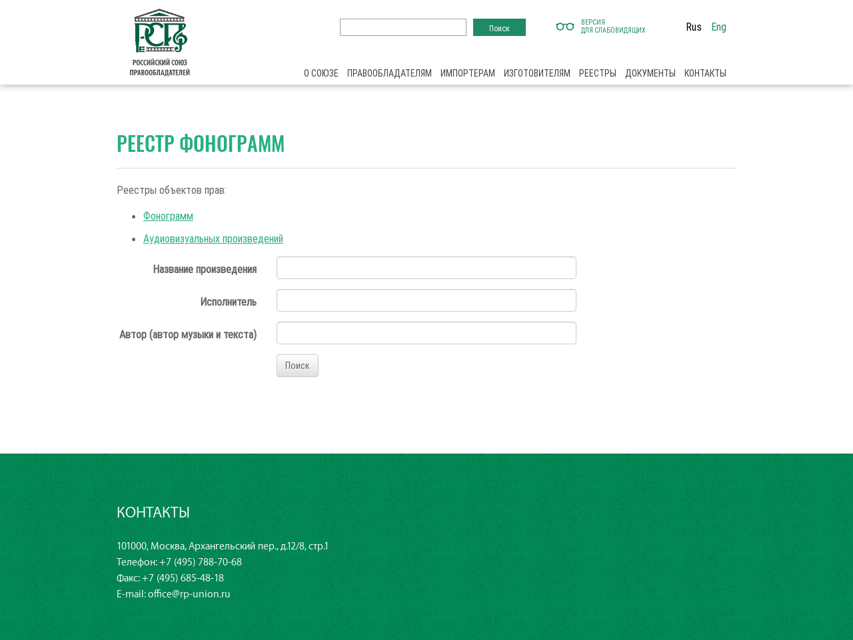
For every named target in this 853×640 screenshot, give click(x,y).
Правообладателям (389, 73)
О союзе (321, 73)
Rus (694, 26)
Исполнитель (228, 301)
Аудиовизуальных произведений (213, 238)
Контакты (705, 73)
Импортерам (467, 73)
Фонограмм (168, 215)
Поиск (297, 366)
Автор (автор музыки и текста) (188, 334)
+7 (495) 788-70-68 (200, 562)
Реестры (597, 73)
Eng (718, 26)
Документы (650, 73)
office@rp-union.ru (189, 594)
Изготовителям (537, 73)
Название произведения (205, 269)
